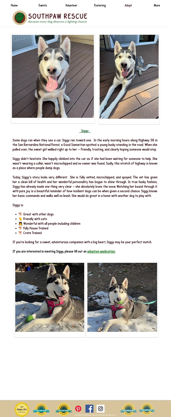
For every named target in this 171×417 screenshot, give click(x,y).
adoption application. (101, 251)
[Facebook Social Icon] (89, 409)
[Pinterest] (78, 409)
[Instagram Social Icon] (101, 409)
